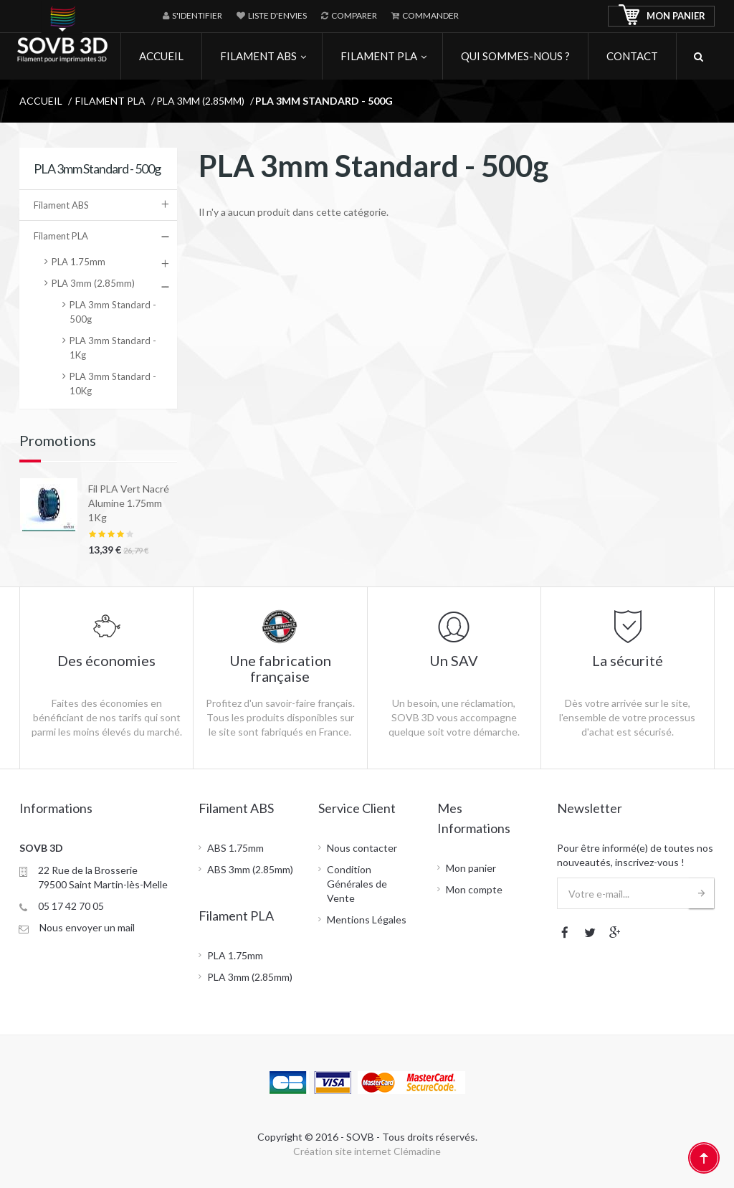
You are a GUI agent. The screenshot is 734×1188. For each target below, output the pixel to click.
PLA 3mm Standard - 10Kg (113, 383)
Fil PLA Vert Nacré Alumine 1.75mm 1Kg (128, 503)
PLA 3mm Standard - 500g (113, 312)
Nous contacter (362, 848)
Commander (425, 15)
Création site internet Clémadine (367, 1151)
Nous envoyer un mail (87, 927)
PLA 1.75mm (78, 261)
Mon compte (474, 889)
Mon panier (471, 868)
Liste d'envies (272, 15)
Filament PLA (61, 236)
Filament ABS (61, 205)
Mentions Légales (366, 919)
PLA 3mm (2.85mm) (93, 283)
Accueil (40, 101)
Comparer (349, 15)
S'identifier (192, 15)
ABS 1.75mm (235, 848)
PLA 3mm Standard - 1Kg (113, 348)
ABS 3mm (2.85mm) (250, 869)
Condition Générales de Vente (357, 883)
